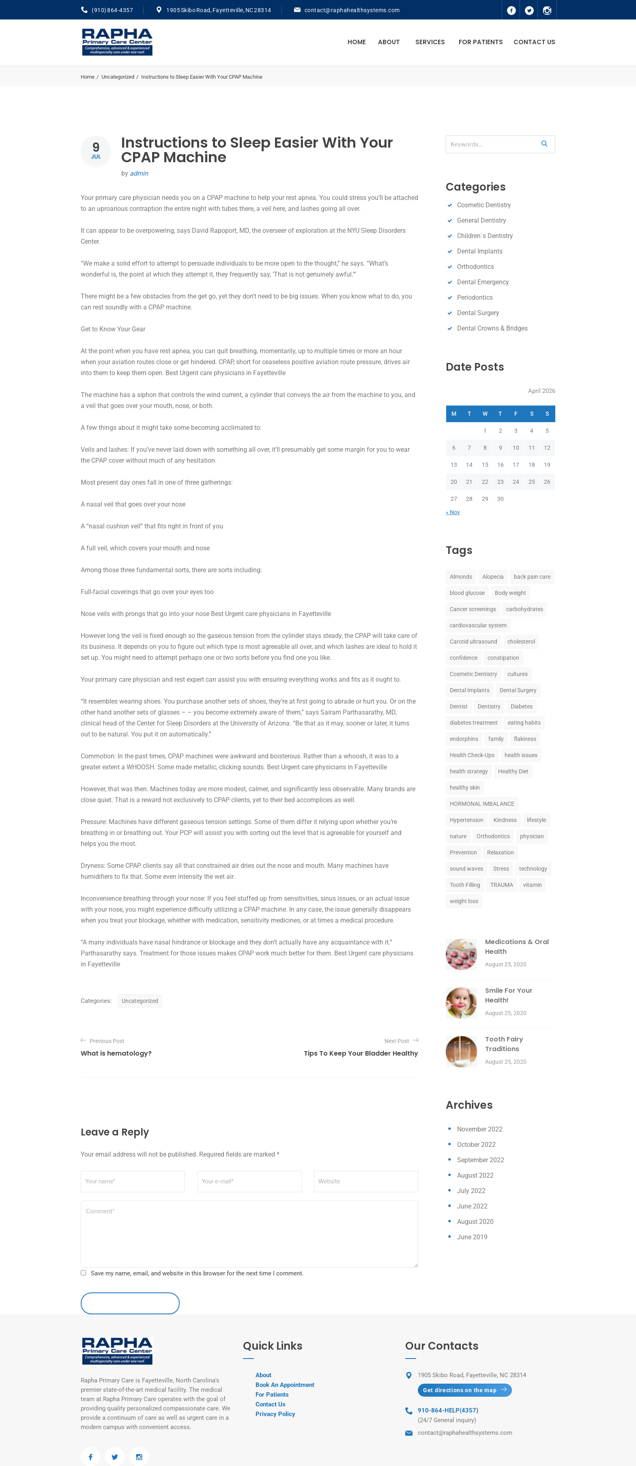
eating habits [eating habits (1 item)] (524, 722)
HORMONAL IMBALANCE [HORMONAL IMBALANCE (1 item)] (482, 804)
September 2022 (480, 1160)
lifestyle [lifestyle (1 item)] (536, 820)
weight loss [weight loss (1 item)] (464, 901)
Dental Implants (480, 251)
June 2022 (472, 1206)
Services (430, 42)
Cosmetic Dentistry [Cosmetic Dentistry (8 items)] (473, 674)
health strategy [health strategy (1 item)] (469, 771)
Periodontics (475, 297)
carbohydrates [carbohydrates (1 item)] (524, 609)
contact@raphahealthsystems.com (352, 10)
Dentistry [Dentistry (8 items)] (489, 706)
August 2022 (475, 1175)
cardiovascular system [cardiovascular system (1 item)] (478, 625)
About (389, 42)
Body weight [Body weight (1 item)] (510, 593)
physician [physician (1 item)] (532, 836)
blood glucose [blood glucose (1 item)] (467, 593)
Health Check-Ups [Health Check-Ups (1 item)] (472, 755)
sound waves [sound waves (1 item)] (466, 868)
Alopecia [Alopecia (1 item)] (493, 576)
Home (357, 42)
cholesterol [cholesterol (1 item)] (521, 641)
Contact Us (534, 42)
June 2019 (472, 1237)
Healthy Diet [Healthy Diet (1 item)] (513, 771)
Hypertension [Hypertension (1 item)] (466, 820)
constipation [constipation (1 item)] (503, 658)
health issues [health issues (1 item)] (521, 755)
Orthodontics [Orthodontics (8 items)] (493, 836)
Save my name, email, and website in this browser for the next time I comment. (197, 1273)
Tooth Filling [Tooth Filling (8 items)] (465, 885)
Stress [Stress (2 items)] (501, 868)
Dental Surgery (478, 313)
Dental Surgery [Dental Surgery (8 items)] (518, 690)
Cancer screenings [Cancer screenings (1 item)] (473, 609)
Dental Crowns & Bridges (492, 328)
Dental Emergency (483, 282)
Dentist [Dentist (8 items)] (459, 706)
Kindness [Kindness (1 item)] (505, 820)
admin (139, 173)
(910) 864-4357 (112, 10)
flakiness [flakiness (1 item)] (525, 739)
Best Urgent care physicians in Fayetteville (271, 614)
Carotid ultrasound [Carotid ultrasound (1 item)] (473, 641)
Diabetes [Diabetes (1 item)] (522, 706)
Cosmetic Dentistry (484, 205)
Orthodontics (475, 266)
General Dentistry (481, 220)
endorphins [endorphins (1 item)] (464, 739)
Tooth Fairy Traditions (504, 1044)
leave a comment (130, 1303)
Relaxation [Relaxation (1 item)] (500, 852)
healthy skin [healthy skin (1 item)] (465, 787)
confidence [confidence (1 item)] (463, 658)
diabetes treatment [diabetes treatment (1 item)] (474, 722)
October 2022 (476, 1144)
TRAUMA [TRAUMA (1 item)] (501, 885)
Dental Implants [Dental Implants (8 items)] (470, 690)
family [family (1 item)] (496, 739)
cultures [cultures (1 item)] (517, 674)
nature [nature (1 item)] (458, 836)
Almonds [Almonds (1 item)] (461, 576)
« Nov (453, 512)
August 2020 (475, 1222)
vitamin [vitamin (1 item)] (532, 885)
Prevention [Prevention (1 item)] (463, 852)
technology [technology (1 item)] (533, 868)
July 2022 (471, 1191)
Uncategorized (117, 77)
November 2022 (480, 1129)
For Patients (481, 42)
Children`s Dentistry (485, 236)
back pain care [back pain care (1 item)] (532, 576)
